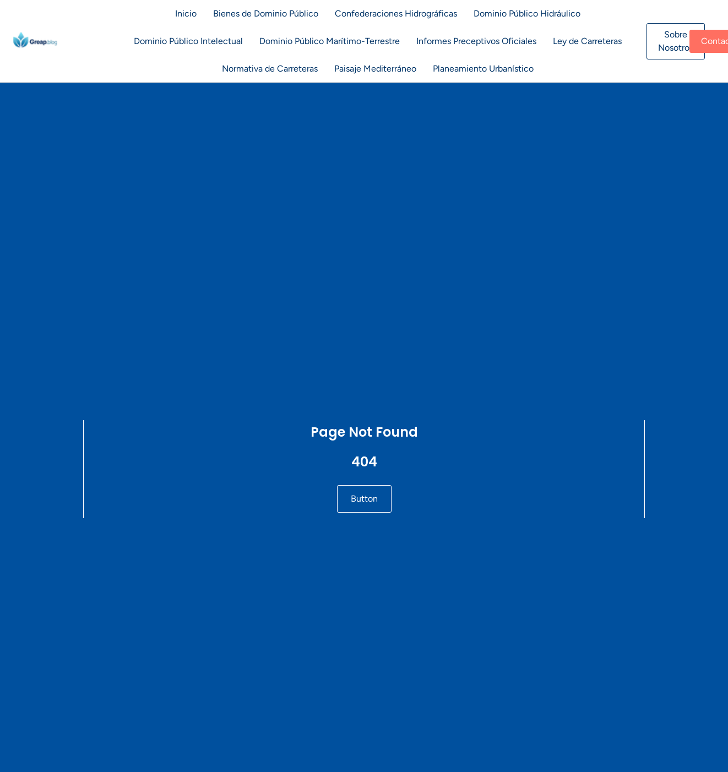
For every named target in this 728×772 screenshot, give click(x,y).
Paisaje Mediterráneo (375, 68)
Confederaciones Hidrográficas (396, 13)
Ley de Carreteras (587, 41)
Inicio (186, 13)
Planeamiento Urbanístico (483, 68)
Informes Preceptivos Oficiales (476, 41)
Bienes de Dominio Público (265, 13)
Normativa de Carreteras (270, 68)
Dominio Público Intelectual (188, 41)
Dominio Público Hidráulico (527, 13)
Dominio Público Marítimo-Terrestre (329, 41)
